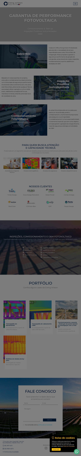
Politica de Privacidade (69, 446)
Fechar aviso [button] (56, 449)
